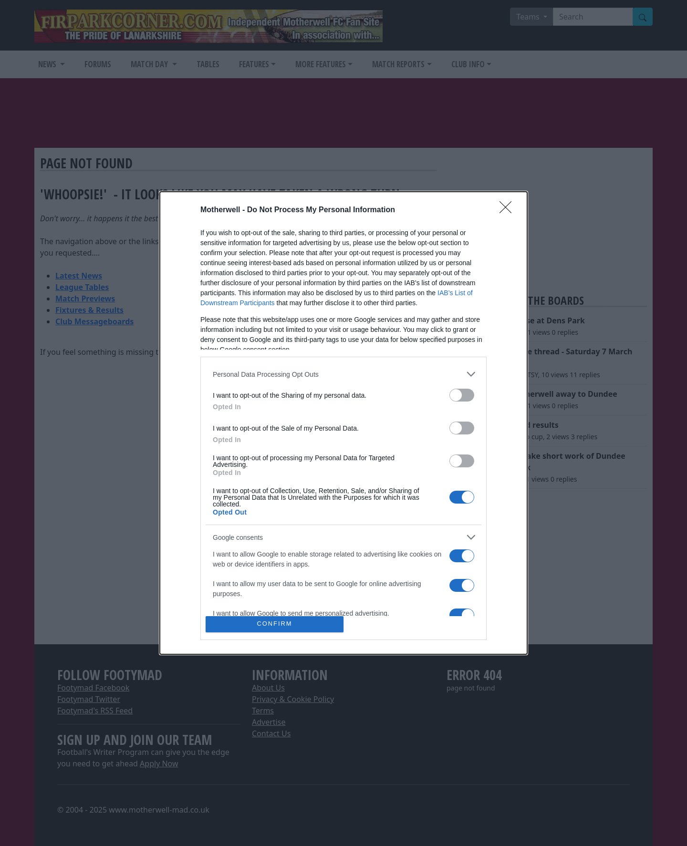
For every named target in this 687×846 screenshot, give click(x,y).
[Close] (509, 210)
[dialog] (343, 423)
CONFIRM (274, 624)
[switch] (461, 395)
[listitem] (343, 374)
